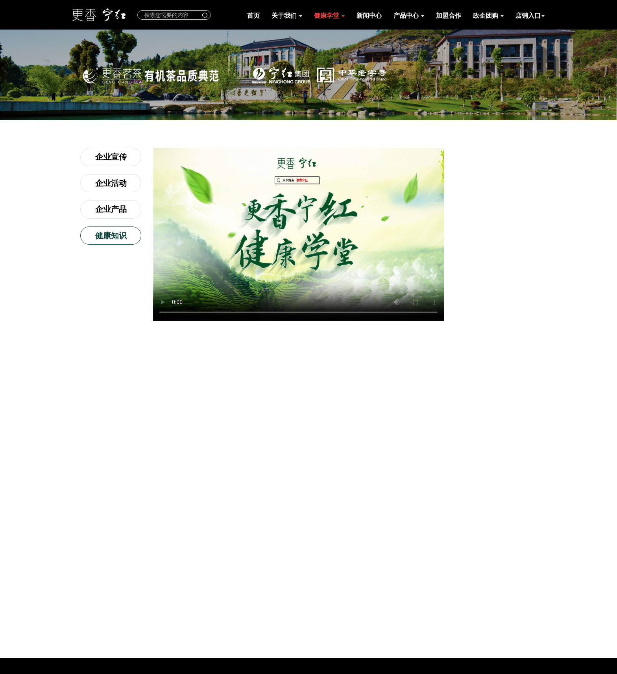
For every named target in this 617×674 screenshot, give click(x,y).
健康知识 (111, 235)
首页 (253, 15)
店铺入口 (530, 15)
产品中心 (408, 15)
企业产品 (111, 209)
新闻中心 (369, 15)
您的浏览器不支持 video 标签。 (298, 234)
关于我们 (287, 15)
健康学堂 (329, 15)
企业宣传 (111, 157)
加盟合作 (448, 15)
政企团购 (488, 15)
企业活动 (111, 183)
